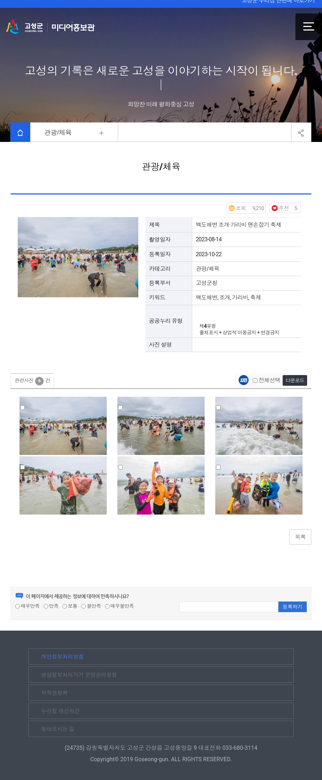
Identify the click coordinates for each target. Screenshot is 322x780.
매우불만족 (119, 606)
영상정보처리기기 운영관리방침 (79, 675)
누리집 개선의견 (60, 711)
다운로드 (294, 380)
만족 (51, 606)
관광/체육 (58, 132)
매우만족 (27, 606)
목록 (300, 537)
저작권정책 (54, 693)
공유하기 (301, 132)
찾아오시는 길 (57, 729)
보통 (69, 606)
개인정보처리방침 (62, 657)
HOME (20, 133)
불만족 (91, 606)
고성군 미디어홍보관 (50, 26)
